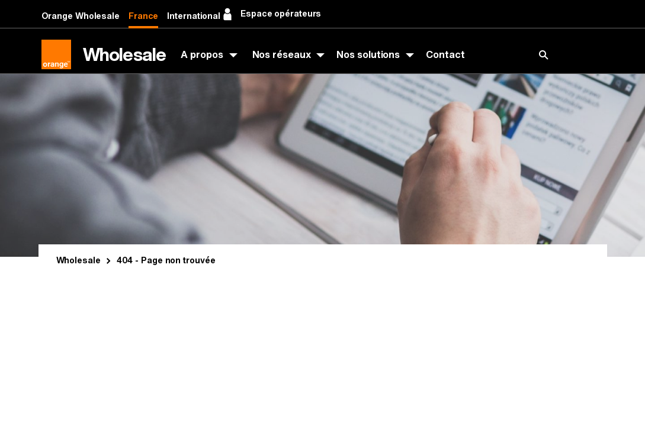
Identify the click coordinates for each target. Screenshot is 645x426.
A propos (202, 55)
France (143, 16)
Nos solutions (368, 55)
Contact (445, 55)
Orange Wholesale (80, 16)
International (193, 16)
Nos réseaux (281, 55)
